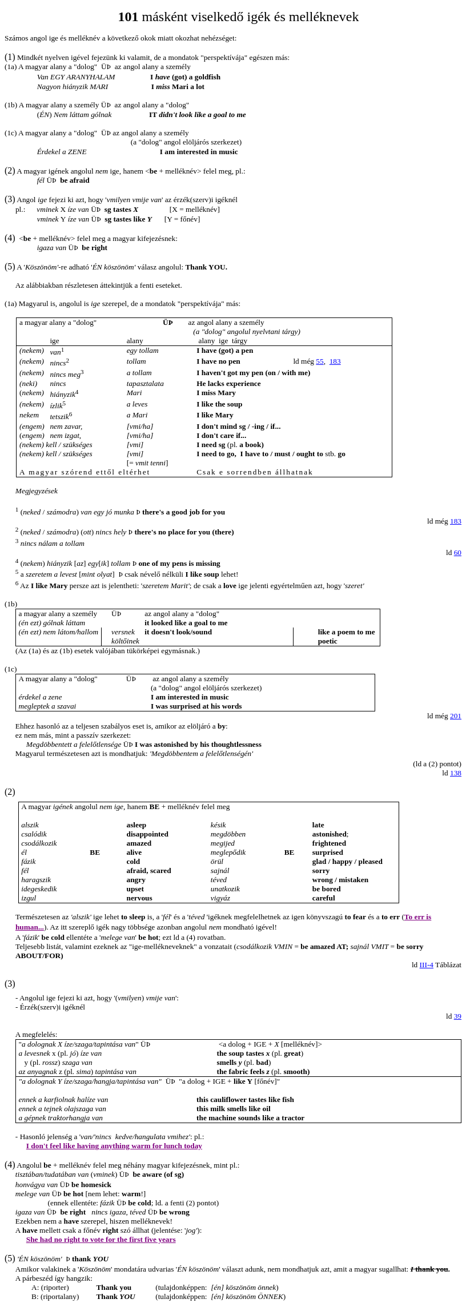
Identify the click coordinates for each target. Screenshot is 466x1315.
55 (319, 361)
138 (455, 773)
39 (457, 1016)
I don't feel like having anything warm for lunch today (114, 1145)
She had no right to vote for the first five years (101, 1239)
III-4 (426, 964)
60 (457, 552)
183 (335, 361)
